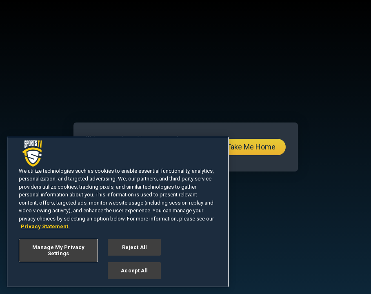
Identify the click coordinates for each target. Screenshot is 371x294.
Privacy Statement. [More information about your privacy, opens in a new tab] (45, 226)
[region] (118, 211)
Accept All (134, 270)
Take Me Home (251, 147)
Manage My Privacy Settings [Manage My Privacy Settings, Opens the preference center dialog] (58, 250)
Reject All (134, 247)
